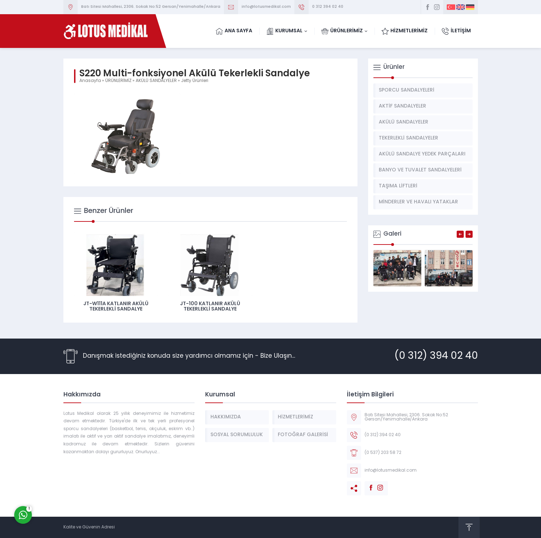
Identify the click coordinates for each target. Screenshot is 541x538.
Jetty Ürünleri (194, 81)
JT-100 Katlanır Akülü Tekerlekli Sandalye (210, 306)
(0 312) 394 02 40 (436, 356)
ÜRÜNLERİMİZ (118, 81)
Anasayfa (90, 81)
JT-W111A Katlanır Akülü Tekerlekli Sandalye (115, 306)
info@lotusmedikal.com (266, 7)
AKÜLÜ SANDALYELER (156, 81)
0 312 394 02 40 (327, 7)
